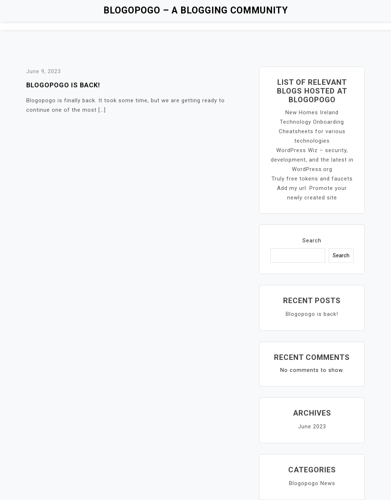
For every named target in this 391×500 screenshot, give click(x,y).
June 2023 (312, 426)
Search (311, 240)
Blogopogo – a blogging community (195, 10)
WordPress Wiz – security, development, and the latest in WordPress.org (312, 159)
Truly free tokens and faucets (312, 178)
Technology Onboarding (312, 122)
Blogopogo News (312, 483)
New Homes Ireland (312, 112)
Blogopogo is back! (63, 85)
